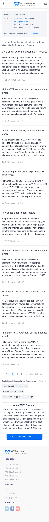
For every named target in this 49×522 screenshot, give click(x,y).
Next (41, 374)
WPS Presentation (20, 25)
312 (36, 374)
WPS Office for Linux (12, 480)
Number (19, 34)
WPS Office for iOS (11, 476)
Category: (8, 18)
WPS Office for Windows (13, 464)
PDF (31, 25)
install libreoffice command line (15, 386)
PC (17, 14)
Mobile (22, 14)
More (43, 381)
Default (12, 34)
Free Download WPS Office (24, 436)
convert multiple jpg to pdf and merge (18, 397)
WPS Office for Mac (11, 468)
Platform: (7, 14)
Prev (7, 374)
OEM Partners (10, 494)
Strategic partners (11, 498)
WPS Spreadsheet (20, 21)
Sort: (6, 34)
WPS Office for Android (13, 472)
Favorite (35, 34)
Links (6, 490)
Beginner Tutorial (32, 28)
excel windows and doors (13, 391)
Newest (27, 34)
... (26, 374)
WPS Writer (29, 18)
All (14, 14)
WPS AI (20, 18)
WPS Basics (18, 28)
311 (31, 374)
